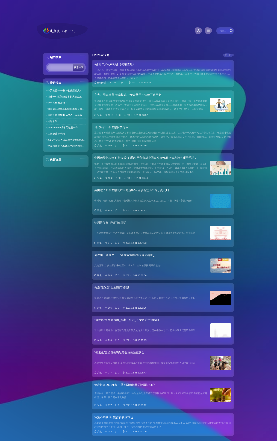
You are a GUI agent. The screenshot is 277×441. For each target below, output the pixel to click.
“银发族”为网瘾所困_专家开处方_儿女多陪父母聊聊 (126, 319)
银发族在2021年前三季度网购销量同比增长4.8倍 (124, 384)
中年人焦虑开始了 (57, 103)
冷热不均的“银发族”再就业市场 (113, 417)
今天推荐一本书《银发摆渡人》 (65, 90)
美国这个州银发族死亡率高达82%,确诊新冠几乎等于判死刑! (131, 190)
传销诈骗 (101, 82)
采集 (99, 115)
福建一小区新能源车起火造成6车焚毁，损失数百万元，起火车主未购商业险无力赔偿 (67, 96)
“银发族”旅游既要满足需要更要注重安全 (119, 352)
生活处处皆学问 (56, 133)
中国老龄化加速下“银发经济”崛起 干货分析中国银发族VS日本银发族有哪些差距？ (145, 157)
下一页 (228, 55)
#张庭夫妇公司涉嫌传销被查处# (114, 64)
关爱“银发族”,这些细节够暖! (111, 287)
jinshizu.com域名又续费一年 (63, 127)
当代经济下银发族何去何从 (111, 127)
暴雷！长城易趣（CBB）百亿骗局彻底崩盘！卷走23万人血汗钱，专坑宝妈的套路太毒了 (67, 115)
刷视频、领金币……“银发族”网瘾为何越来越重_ (124, 255)
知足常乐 (52, 121)
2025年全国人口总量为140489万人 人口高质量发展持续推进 (67, 140)
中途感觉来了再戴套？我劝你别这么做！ (67, 146)
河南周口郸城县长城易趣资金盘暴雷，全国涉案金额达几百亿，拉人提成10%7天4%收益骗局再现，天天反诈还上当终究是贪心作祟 (67, 109)
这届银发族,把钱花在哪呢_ (111, 222)
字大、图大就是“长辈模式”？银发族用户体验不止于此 (127, 94)
